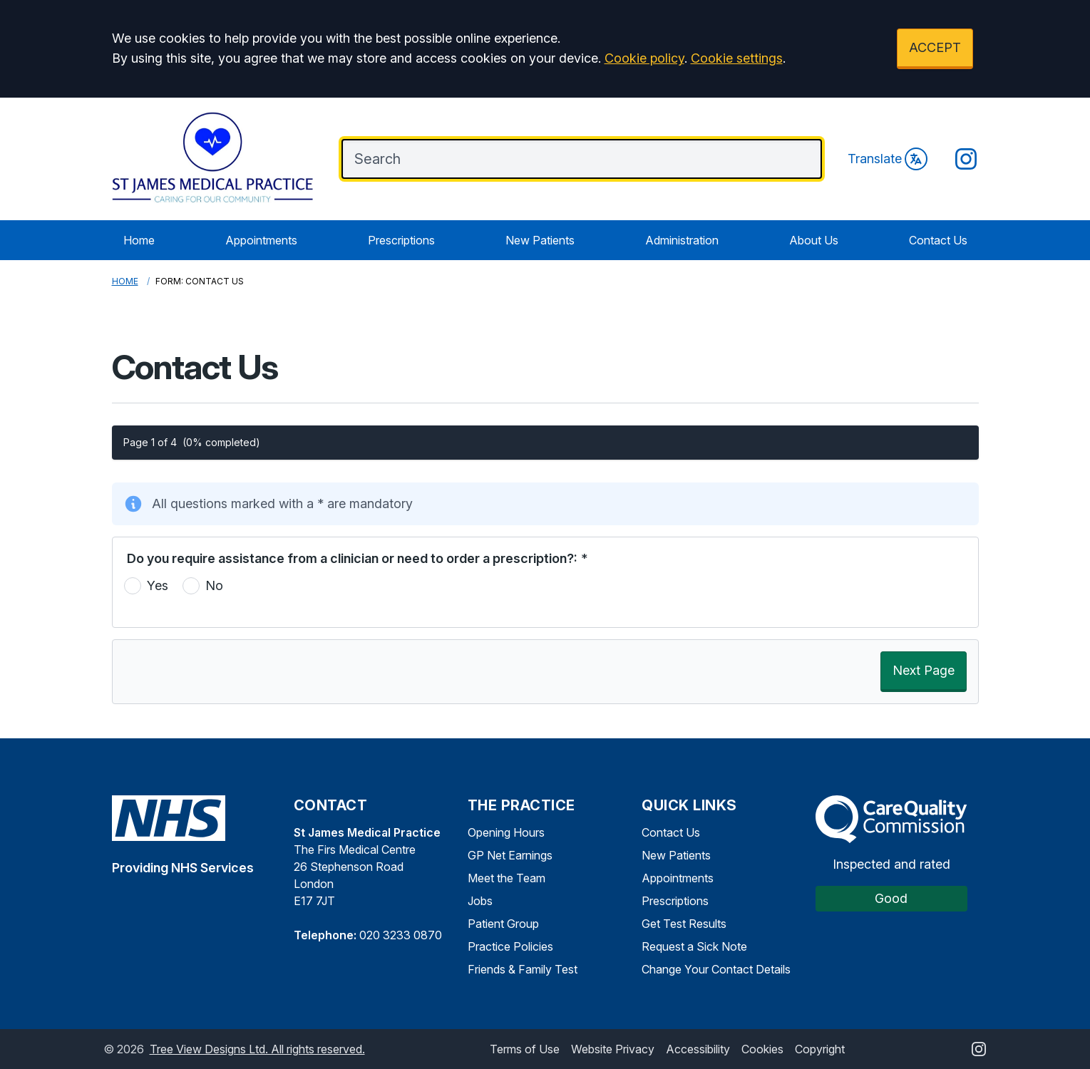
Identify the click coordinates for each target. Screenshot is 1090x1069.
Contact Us (938, 240)
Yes (157, 585)
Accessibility (698, 1049)
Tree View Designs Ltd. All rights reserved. (257, 1049)
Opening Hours (506, 832)
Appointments (261, 240)
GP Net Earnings (510, 855)
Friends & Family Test (522, 969)
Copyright (820, 1049)
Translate (887, 159)
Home (139, 240)
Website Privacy (612, 1049)
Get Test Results (684, 923)
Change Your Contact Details (716, 969)
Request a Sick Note (694, 946)
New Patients (540, 240)
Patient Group (503, 923)
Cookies (762, 1049)
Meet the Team (506, 878)
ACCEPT (935, 47)
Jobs (480, 901)
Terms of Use (525, 1049)
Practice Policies (510, 946)
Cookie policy (644, 58)
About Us (813, 240)
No (214, 585)
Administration (682, 240)
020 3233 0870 (400, 935)
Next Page (924, 670)
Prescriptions (401, 240)
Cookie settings (737, 58)
